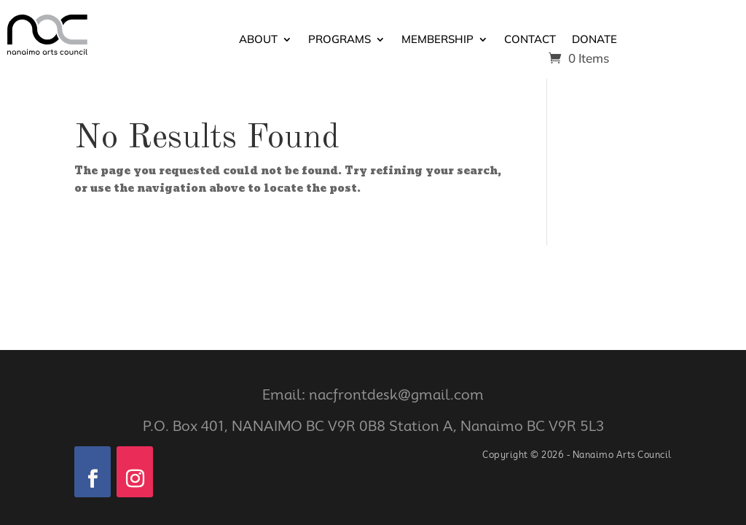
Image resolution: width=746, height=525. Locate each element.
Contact (530, 40)
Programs (339, 40)
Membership (437, 40)
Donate (594, 40)
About (258, 40)
